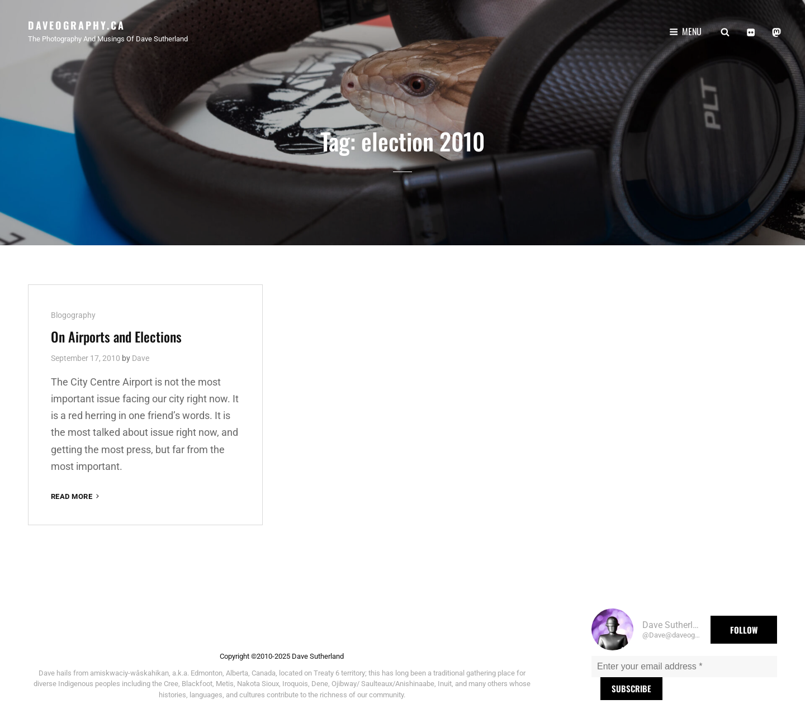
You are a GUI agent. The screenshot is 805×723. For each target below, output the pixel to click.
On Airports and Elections (116, 336)
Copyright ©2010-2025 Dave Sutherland (282, 656)
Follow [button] (743, 630)
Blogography (73, 315)
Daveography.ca (76, 25)
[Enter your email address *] (684, 666)
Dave (140, 358)
